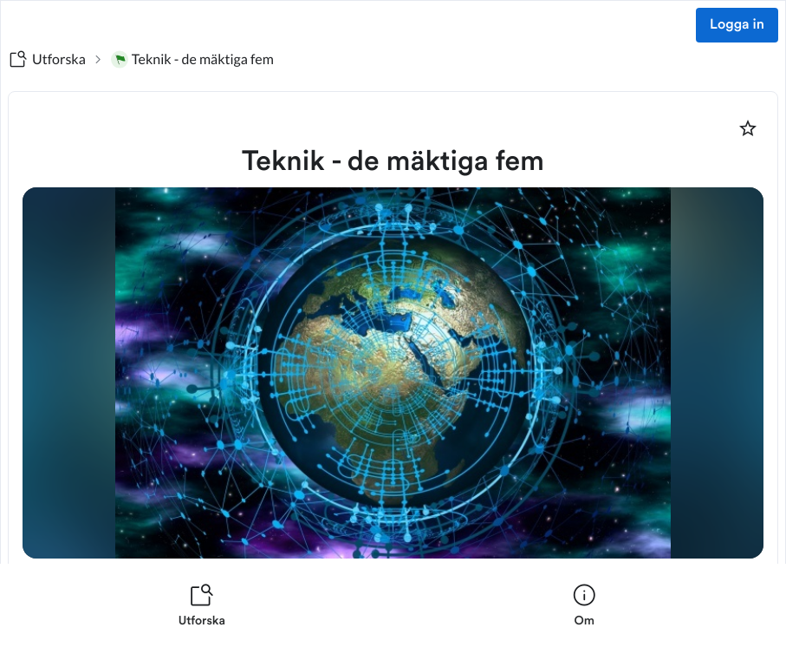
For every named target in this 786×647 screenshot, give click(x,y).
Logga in (737, 25)
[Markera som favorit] (747, 128)
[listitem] (202, 605)
